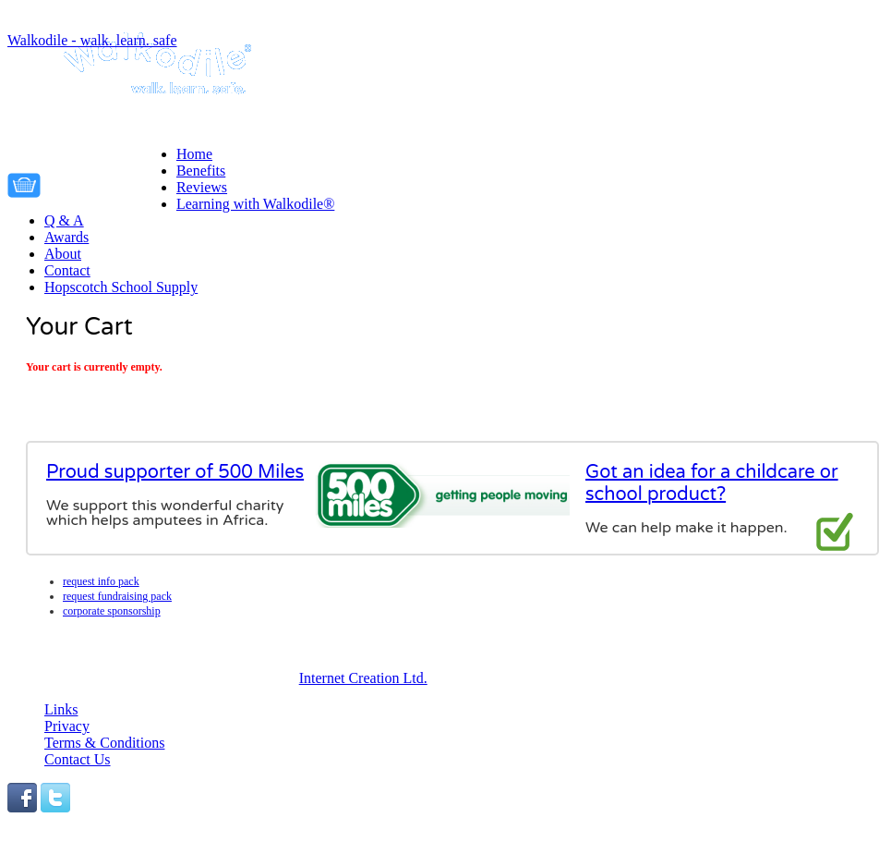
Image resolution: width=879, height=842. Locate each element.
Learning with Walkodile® (255, 204)
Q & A (64, 220)
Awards (66, 237)
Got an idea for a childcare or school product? (711, 483)
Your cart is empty (113, 182)
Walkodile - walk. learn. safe (92, 40)
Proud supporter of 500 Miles (175, 472)
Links (61, 709)
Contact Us (77, 759)
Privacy (67, 726)
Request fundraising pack (117, 596)
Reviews (201, 187)
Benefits (200, 170)
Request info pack (101, 581)
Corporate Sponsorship (112, 610)
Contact (67, 270)
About (62, 254)
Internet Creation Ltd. (363, 678)
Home (194, 154)
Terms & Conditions (104, 742)
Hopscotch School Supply (121, 287)
